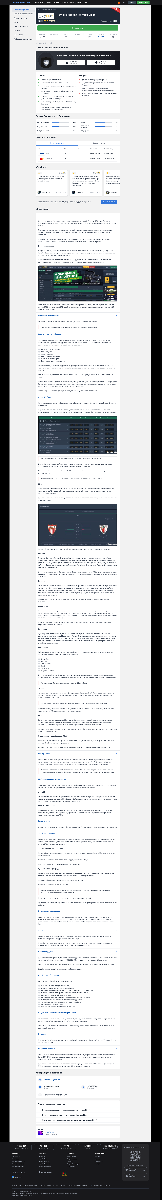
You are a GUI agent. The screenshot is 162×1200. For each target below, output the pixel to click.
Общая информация (21, 10)
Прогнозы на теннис (18, 1164)
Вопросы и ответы (72, 1159)
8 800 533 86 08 (105, 1185)
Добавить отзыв (109, 202)
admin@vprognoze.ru (80, 1185)
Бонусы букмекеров (73, 1164)
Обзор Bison (18, 35)
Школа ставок (71, 1156)
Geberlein (114, 192)
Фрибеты (42, 1156)
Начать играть (77, 28)
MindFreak (80, 192)
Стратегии (70, 1161)
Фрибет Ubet (43, 1159)
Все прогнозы (16, 1156)
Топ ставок (15, 1159)
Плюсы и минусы (20, 18)
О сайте (97, 1156)
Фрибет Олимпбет (45, 1166)
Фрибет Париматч (45, 1164)
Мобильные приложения (23, 14)
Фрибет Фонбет (44, 1161)
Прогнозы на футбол (18, 1161)
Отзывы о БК (71, 1166)
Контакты (98, 1164)
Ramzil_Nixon (47, 192)
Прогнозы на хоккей (18, 1166)
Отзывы (17, 31)
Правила (97, 1159)
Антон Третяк (49, 1132)
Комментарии (99, 1161)
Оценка (16, 22)
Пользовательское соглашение (22, 1195)
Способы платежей (21, 26)
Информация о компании (23, 39)
